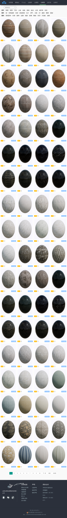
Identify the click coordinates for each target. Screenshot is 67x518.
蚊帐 (48, 15)
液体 (28, 10)
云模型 (36, 2)
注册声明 (34, 487)
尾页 (50, 473)
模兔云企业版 (24, 487)
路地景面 (22, 13)
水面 (36, 13)
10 (39, 473)
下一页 (44, 473)
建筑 (43, 13)
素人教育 (23, 494)
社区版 (11, 2)
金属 (22, 15)
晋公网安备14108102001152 (35, 512)
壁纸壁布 (8, 15)
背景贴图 (11, 13)
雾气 (31, 13)
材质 (11, 10)
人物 (19, 10)
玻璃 (30, 15)
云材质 (43, 2)
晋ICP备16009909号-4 (34, 510)
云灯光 (49, 2)
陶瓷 (35, 15)
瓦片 (27, 13)
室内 (3, 15)
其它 (3, 10)
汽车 (15, 10)
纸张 (46, 10)
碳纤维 (41, 10)
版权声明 (34, 490)
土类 (36, 10)
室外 (3, 13)
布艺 (39, 15)
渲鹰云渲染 (24, 498)
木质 (14, 15)
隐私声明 (34, 492)
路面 (7, 10)
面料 (18, 15)
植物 (51, 13)
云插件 (30, 2)
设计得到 (23, 500)
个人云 (24, 2)
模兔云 (17, 2)
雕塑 (47, 13)
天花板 (44, 15)
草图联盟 (23, 489)
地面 (26, 15)
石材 (16, 13)
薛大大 (23, 496)
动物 (24, 10)
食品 (32, 10)
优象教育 (23, 492)
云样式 (55, 2)
